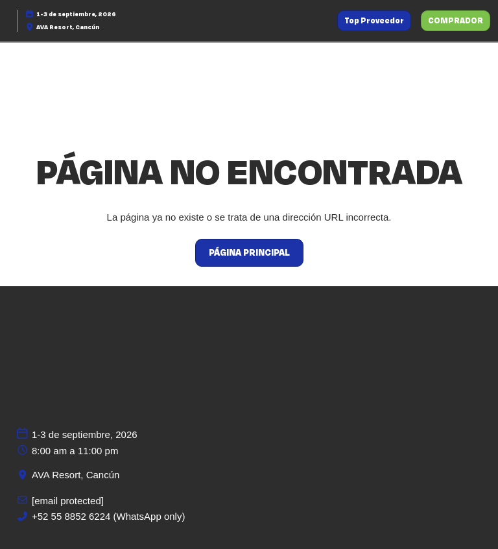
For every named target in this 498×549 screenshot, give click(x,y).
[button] (374, 20)
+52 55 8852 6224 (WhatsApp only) (108, 516)
